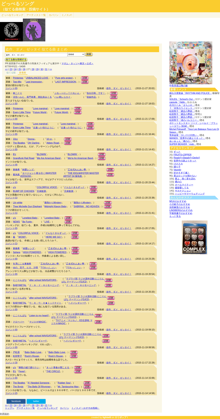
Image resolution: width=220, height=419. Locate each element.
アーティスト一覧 (25, 408)
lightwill (107, 417)
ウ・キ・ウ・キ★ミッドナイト (45, 303)
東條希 (16, 169)
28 (33, 69)
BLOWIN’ (72, 154)
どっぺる (12, 15)
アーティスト (36, 15)
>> (50, 69)
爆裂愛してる (182, 188)
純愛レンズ (28, 169)
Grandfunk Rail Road (23, 158)
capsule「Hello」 (178, 102)
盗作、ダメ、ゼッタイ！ (118, 88)
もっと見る (175, 216)
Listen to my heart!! (39, 315)
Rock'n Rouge (32, 356)
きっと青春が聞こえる (57, 367)
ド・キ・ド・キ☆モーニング (44, 285)
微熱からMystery (53, 202)
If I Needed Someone (38, 383)
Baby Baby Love (33, 352)
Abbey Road (52, 143)
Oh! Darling (33, 143)
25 (19, 69)
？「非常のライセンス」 (182, 108)
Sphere (16, 252)
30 (41, 69)
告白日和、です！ (96, 93)
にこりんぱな (20, 280)
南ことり (17, 93)
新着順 (22, 72)
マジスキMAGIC (37, 322)
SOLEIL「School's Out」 (182, 99)
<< (6, 69)
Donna (31, 139)
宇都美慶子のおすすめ (180, 213)
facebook (16, 401)
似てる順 (11, 72)
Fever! (22, 371)
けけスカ (178, 164)
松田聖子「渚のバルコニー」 (184, 120)
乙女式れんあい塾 (77, 169)
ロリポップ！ (122, 417)
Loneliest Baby (29, 218)
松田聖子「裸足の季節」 (182, 111)
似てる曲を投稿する (16, 59)
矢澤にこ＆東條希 (22, 263)
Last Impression (34, 82)
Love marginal (40, 108)
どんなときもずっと (74, 187)
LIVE (46, 221)
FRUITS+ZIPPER (183, 155)
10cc (15, 139)
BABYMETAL (19, 285)
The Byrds (18, 386)
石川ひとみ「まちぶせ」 (182, 105)
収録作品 (91, 97)
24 (15, 69)
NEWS (16, 221)
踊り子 (177, 167)
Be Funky (27, 221)
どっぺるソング (17, 3)
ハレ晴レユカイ (62, 97)
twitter (36, 401)
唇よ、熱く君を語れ (185, 179)
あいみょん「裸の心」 (180, 141)
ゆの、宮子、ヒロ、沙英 (25, 267)
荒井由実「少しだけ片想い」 (184, 135)
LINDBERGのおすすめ (181, 210)
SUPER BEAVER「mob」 (182, 144)
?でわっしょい (48, 267)
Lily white (17, 202)
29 (37, 69)
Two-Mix (17, 82)
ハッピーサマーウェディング (190, 194)
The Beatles (19, 143)
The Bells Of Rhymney (39, 386)
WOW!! (22, 237)
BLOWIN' (41, 154)
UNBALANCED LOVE (37, 78)
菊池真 (16, 174)
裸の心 (178, 182)
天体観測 (41, 191)
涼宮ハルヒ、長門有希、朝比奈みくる (32, 97)
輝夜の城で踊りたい (29, 367)
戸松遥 (16, 352)
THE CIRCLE (53, 371)
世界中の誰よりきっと (185, 161)
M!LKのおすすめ (177, 201)
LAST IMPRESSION (65, 82)
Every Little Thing (21, 112)
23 (11, 69)
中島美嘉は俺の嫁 (178, 85)
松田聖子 (17, 356)
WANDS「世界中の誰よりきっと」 (187, 138)
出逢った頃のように (43, 127)
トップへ (9, 408)
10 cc (49, 139)
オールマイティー (184, 185)
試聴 (85, 78)
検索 (89, 54)
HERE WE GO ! (54, 237)
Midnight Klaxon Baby (55, 206)
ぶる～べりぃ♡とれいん (67, 93)
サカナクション (183, 191)
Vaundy (177, 170)
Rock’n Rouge (55, 356)
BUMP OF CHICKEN (23, 191)
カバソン (54, 15)
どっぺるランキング (47, 408)
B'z (14, 154)
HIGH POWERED (32, 252)
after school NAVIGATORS (42, 280)
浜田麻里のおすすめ (179, 207)
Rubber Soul (64, 383)
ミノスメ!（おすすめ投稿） (85, 408)
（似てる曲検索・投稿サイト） (25, 9)
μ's (14, 187)
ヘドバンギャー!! (77, 303)
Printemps (18, 78)
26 (24, 69)
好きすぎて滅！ (182, 173)
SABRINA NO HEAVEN (86, 206)
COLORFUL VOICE (47, 187)
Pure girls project (64, 78)
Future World (39, 112)
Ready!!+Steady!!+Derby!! (187, 158)
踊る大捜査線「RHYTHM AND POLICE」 (190, 93)
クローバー (18, 322)
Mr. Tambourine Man (68, 386)
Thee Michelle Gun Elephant (27, 206)
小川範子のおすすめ (179, 204)
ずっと (177, 152)
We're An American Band (80, 158)
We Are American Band (49, 158)
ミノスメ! (67, 15)
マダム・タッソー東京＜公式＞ (78, 63)
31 (46, 69)
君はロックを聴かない (185, 176)
